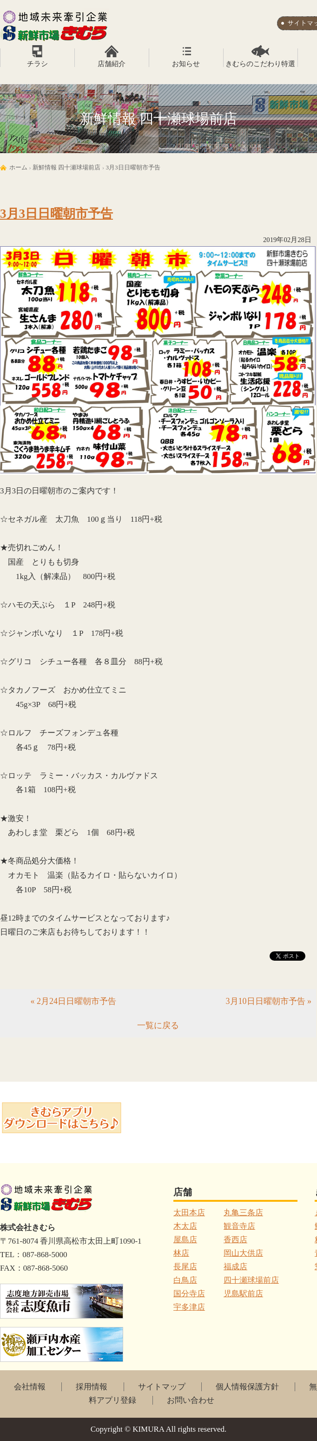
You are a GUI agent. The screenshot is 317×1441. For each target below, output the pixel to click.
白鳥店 (185, 1280)
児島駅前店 (243, 1293)
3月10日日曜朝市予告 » (269, 1001)
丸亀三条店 (243, 1212)
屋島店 (185, 1239)
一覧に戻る (158, 1025)
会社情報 (30, 1386)
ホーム (18, 167)
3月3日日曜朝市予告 (133, 167)
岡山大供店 (243, 1253)
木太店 (185, 1226)
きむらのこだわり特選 (260, 63)
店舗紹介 (111, 63)
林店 (181, 1253)
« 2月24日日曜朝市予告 (74, 1001)
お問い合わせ (190, 1400)
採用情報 (91, 1386)
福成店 (235, 1266)
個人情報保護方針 (247, 1386)
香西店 (235, 1239)
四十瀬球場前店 (251, 1280)
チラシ (37, 63)
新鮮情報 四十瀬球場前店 (66, 167)
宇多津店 (189, 1307)
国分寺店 (189, 1293)
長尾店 (185, 1266)
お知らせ (186, 63)
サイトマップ (161, 1386)
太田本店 (189, 1212)
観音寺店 (239, 1226)
